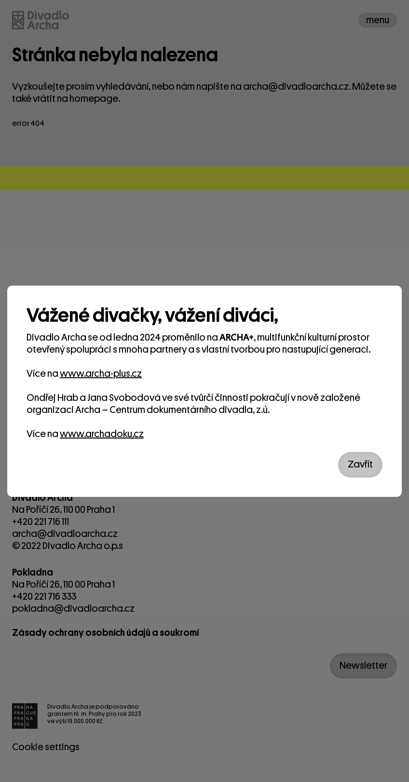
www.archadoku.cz (102, 434)
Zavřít (360, 464)
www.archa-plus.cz (101, 374)
